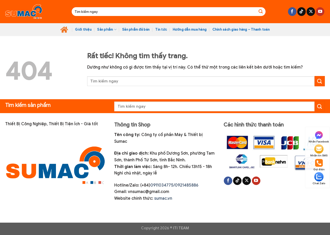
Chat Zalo (318, 178)
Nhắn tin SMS (318, 150)
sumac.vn (163, 198)
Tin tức (161, 30)
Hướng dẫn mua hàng (190, 30)
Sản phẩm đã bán (136, 30)
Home (64, 29)
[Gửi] (260, 11)
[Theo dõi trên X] (311, 11)
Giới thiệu (83, 30)
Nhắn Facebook (319, 136)
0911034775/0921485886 (174, 185)
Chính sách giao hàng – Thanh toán (241, 30)
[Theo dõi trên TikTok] (301, 11)
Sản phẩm (107, 29)
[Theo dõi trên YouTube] (320, 11)
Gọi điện (319, 164)
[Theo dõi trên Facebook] (292, 11)
